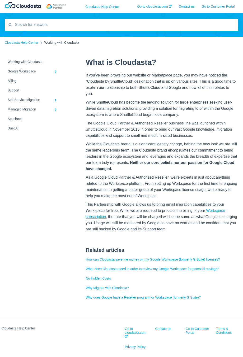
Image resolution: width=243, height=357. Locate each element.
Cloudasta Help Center (102, 7)
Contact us (163, 329)
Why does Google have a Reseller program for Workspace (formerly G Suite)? (143, 297)
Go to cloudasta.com (135, 332)
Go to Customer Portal (197, 330)
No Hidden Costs (98, 278)
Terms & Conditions (224, 330)
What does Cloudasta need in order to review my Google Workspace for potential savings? (152, 269)
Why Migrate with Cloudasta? (107, 288)
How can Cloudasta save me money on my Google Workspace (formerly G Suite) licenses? (153, 259)
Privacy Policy (135, 347)
